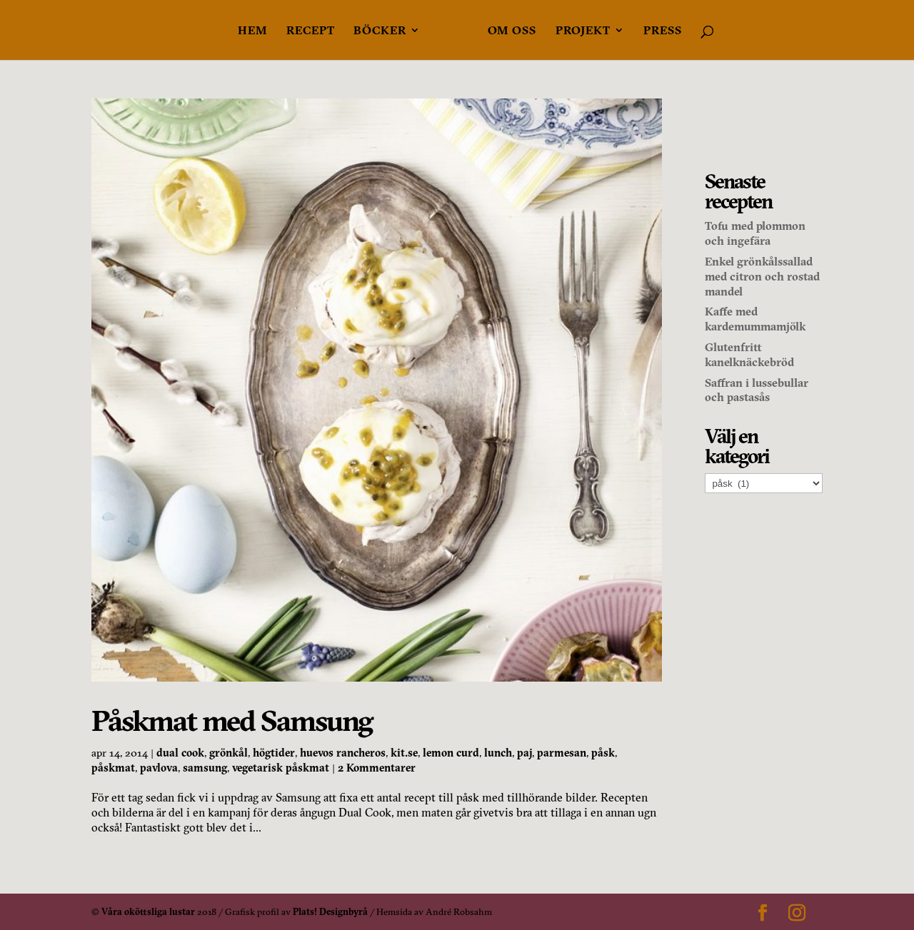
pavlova (159, 767)
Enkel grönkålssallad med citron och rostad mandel (762, 276)
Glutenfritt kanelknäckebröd (749, 354)
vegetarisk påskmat (280, 767)
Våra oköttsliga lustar (148, 911)
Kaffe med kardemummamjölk (755, 318)
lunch (498, 752)
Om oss (512, 31)
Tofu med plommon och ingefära (755, 233)
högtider (274, 752)
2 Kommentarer (377, 767)
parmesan (561, 752)
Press (662, 31)
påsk (603, 752)
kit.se (404, 752)
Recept (310, 31)
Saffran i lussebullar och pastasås (756, 390)
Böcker (379, 31)
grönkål (228, 752)
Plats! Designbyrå (330, 911)
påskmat (113, 767)
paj (524, 752)
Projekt (583, 31)
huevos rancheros (343, 752)
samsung (205, 767)
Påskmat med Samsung (232, 720)
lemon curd (451, 752)
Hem (252, 31)
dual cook (180, 752)
